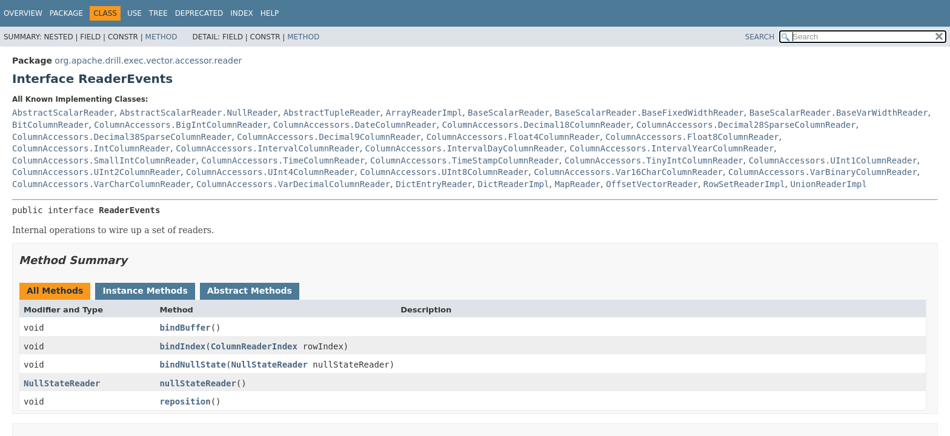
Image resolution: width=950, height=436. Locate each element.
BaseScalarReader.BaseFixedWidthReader (649, 112)
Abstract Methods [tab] (249, 291)
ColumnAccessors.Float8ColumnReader (692, 137)
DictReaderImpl (513, 184)
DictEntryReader (434, 184)
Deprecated (199, 13)
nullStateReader (197, 383)
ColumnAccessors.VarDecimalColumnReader (293, 184)
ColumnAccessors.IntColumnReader (91, 148)
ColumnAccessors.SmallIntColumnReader (104, 160)
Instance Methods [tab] (144, 291)
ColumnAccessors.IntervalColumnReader (267, 148)
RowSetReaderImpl (744, 184)
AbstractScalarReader (63, 112)
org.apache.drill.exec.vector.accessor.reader (148, 60)
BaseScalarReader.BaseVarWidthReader (838, 112)
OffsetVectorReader (652, 184)
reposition (184, 401)
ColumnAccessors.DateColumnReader (355, 125)
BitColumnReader (50, 125)
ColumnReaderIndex (254, 346)
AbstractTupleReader (332, 112)
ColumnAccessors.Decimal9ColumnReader (328, 137)
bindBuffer (184, 327)
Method (161, 37)
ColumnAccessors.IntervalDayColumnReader (465, 148)
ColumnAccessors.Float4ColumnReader (513, 137)
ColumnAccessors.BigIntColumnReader (181, 125)
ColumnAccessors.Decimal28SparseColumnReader (745, 125)
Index (241, 13)
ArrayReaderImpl (424, 112)
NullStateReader (269, 364)
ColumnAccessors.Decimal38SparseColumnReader (121, 137)
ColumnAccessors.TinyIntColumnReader (654, 160)
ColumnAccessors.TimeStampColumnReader (464, 160)
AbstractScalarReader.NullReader (198, 112)
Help (270, 13)
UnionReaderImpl (829, 184)
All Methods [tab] (55, 291)
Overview (23, 13)
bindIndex (182, 346)
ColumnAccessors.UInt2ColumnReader (96, 172)
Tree (158, 13)
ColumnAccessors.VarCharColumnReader (101, 184)
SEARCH (760, 37)
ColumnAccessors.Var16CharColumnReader (628, 172)
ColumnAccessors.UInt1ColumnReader (833, 160)
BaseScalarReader (509, 112)
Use (134, 13)
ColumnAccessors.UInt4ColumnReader (270, 172)
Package (66, 13)
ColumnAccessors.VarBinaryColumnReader (822, 172)
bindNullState (192, 364)
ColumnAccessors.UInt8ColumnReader (444, 172)
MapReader (577, 184)
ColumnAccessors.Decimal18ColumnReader (536, 125)
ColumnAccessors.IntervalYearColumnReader (672, 148)
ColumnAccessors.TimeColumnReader (283, 160)
